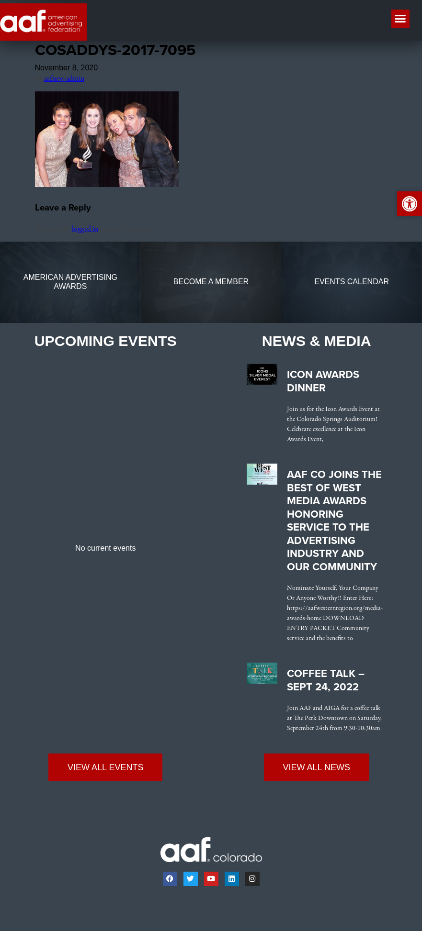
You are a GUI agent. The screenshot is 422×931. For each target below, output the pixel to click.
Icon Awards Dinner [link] (323, 381)
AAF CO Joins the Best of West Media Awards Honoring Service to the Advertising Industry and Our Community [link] (334, 520)
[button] (400, 19)
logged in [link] (85, 229)
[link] (107, 185)
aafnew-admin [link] (64, 79)
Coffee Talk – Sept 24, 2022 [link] (326, 680)
